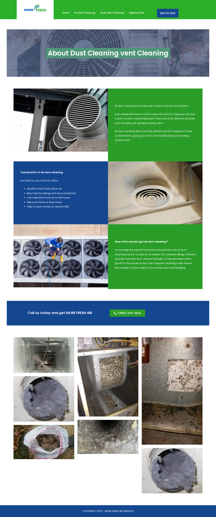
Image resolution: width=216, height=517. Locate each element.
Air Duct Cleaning (84, 12)
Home (65, 12)
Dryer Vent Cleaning (112, 12)
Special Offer (137, 12)
